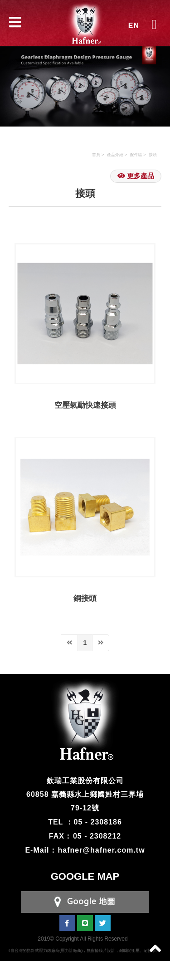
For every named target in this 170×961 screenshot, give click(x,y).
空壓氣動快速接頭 (85, 405)
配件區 (136, 154)
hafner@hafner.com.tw (101, 850)
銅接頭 (85, 598)
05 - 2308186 (98, 822)
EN (133, 25)
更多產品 (135, 176)
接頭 (153, 154)
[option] (85, 79)
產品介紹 (115, 154)
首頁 (96, 154)
